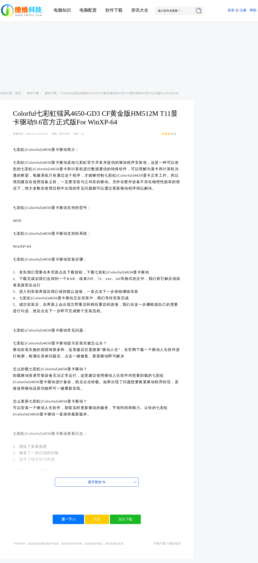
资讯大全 (139, 10)
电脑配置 (88, 10)
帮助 (253, 10)
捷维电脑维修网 (21, 11)
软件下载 (114, 10)
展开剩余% (96, 482)
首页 (18, 93)
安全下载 (125, 519)
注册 (243, 10)
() (68, 519)
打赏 (97, 519)
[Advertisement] (129, 54)
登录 (230, 10)
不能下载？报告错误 (167, 543)
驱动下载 (51, 93)
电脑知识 (62, 10)
